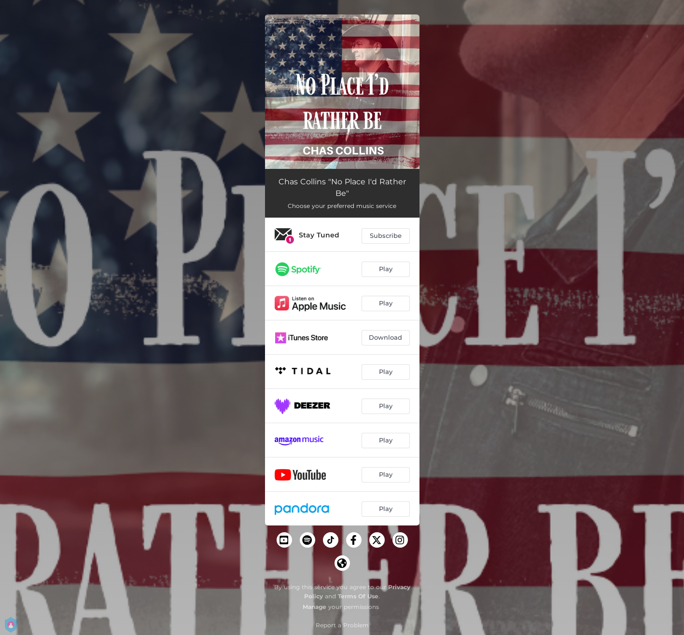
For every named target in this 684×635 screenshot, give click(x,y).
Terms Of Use (358, 596)
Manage (314, 606)
